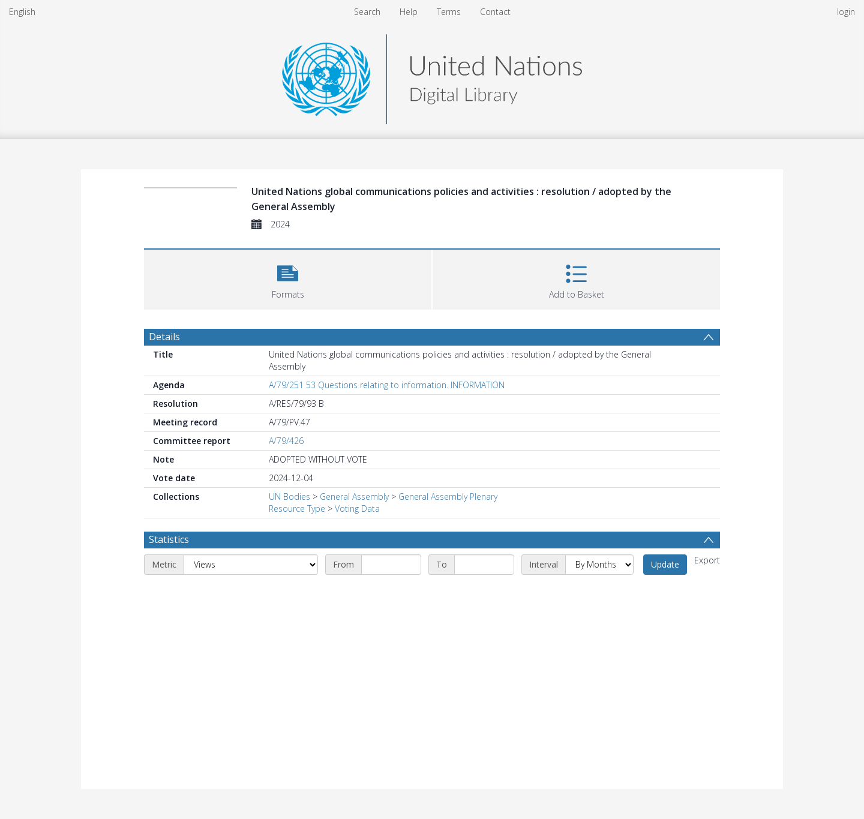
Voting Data (357, 508)
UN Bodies (289, 496)
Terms (449, 11)
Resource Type (297, 508)
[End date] (484, 564)
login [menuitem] (846, 11)
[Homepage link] (432, 76)
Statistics (169, 539)
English (22, 11)
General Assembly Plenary (447, 496)
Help (409, 11)
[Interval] (599, 564)
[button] (287, 278)
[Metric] (251, 564)
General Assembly (354, 496)
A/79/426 (286, 440)
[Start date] (391, 564)
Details (164, 336)
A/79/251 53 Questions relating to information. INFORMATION (387, 385)
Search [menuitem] (367, 11)
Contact (495, 11)
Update (665, 564)
